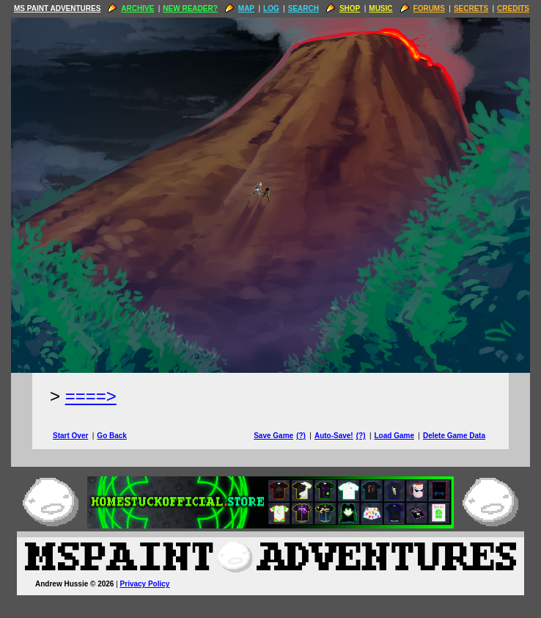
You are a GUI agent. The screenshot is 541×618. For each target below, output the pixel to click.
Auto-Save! (333, 436)
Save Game (273, 436)
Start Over (70, 436)
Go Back (112, 436)
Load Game (393, 436)
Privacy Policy (145, 584)
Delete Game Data (454, 436)
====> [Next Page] (91, 396)
